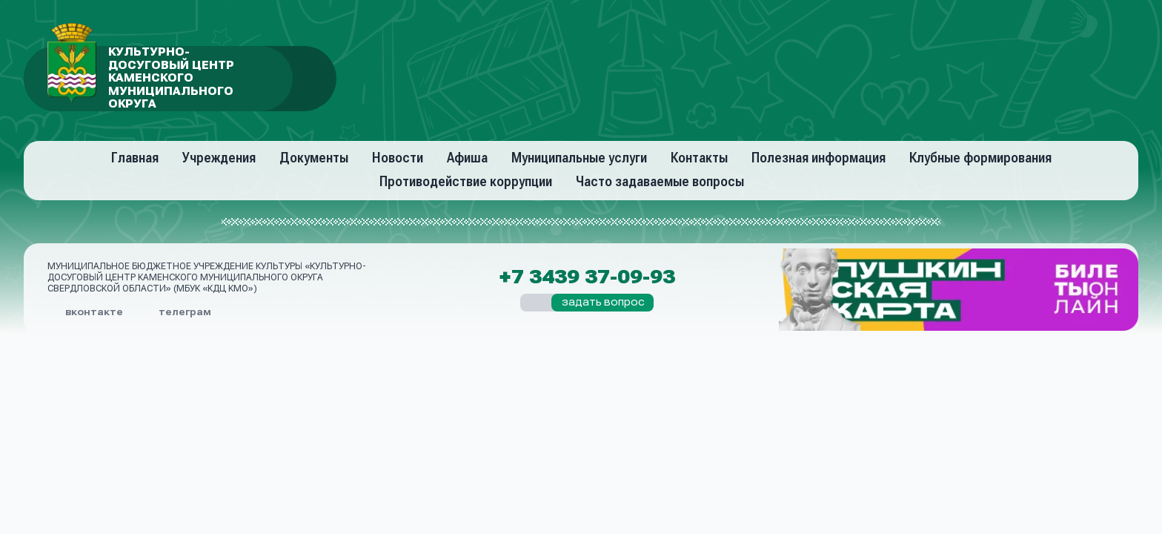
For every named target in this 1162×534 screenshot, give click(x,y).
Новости (397, 157)
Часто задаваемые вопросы (660, 181)
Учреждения (219, 157)
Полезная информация (818, 157)
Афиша (467, 157)
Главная (135, 157)
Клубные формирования (980, 157)
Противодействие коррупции (465, 181)
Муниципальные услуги (579, 157)
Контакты (699, 157)
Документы (313, 157)
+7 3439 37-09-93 (587, 277)
